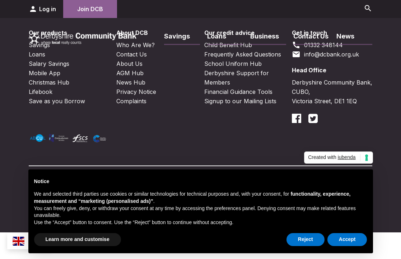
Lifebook (40, 91)
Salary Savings (49, 63)
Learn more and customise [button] (77, 239)
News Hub (130, 82)
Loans (216, 36)
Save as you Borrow (57, 101)
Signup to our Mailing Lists (240, 101)
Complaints (131, 101)
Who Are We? (135, 45)
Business (264, 36)
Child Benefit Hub (228, 45)
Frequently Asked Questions (242, 54)
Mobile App (44, 73)
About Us (129, 63)
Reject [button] (305, 239)
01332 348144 (317, 45)
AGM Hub (130, 73)
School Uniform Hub (233, 63)
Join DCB (90, 9)
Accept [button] (347, 239)
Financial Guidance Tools (238, 91)
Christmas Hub (49, 82)
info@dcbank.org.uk (325, 54)
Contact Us (310, 36)
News (345, 36)
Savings (177, 36)
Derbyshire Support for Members (236, 77)
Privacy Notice (136, 91)
